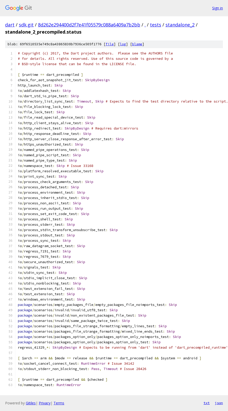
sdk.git (26, 25)
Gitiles (31, 403)
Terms (59, 403)
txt (207, 403)
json (219, 403)
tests (155, 25)
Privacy (44, 403)
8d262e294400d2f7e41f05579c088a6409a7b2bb (89, 25)
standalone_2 (180, 25)
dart (10, 25)
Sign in (217, 8)
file (110, 44)
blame (137, 44)
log (123, 44)
